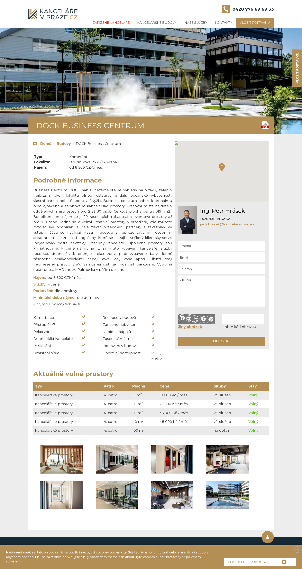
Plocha (138, 386)
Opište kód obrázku (239, 327)
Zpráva (221, 291)
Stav (252, 386)
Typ (38, 386)
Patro (109, 386)
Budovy (64, 143)
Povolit (236, 562)
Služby (220, 386)
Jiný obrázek (190, 327)
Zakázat (260, 562)
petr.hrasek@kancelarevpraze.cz (228, 224)
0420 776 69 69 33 (253, 9)
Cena (164, 386)
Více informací (35, 561)
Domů (46, 143)
